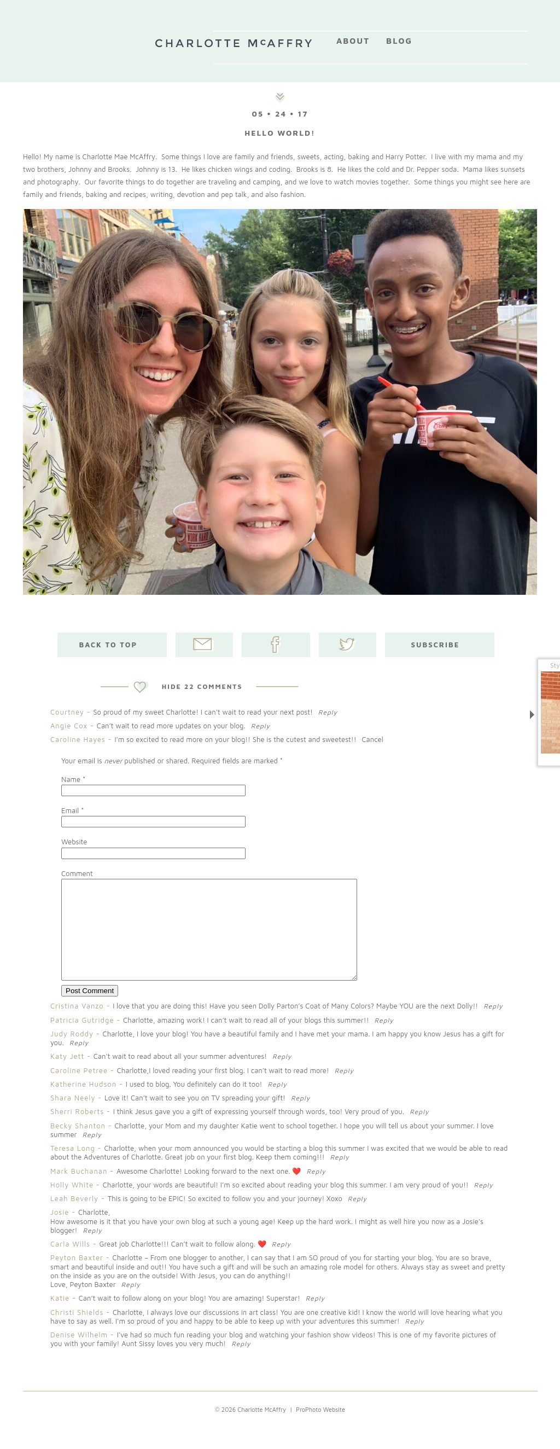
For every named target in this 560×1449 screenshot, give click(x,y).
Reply (327, 712)
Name (70, 779)
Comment (77, 873)
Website (74, 841)
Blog (399, 41)
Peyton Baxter (76, 1277)
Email (70, 810)
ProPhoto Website (320, 1429)
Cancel (372, 739)
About (353, 41)
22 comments (202, 686)
